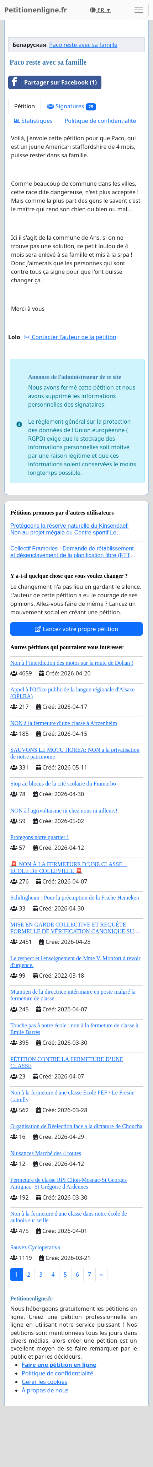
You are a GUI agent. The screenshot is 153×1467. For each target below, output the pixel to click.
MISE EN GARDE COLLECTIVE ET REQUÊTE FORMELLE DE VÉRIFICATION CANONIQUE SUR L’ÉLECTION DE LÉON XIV (74, 931)
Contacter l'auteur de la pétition (70, 337)
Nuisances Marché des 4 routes (45, 1153)
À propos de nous (45, 1390)
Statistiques (33, 121)
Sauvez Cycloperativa (35, 1247)
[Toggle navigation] (139, 10)
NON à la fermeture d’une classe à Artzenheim (63, 723)
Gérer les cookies (44, 1382)
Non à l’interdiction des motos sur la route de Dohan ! (71, 663)
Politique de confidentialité (100, 121)
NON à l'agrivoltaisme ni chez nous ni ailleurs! (63, 811)
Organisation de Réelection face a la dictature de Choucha (76, 1126)
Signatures (71, 106)
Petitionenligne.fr (35, 10)
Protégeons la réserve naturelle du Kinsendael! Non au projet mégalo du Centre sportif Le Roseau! (69, 532)
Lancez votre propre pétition (76, 629)
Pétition (24, 106)
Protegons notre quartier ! (39, 837)
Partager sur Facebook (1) (53, 82)
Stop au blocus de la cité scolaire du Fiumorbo (63, 784)
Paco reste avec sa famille (83, 45)
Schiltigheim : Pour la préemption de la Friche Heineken (74, 898)
